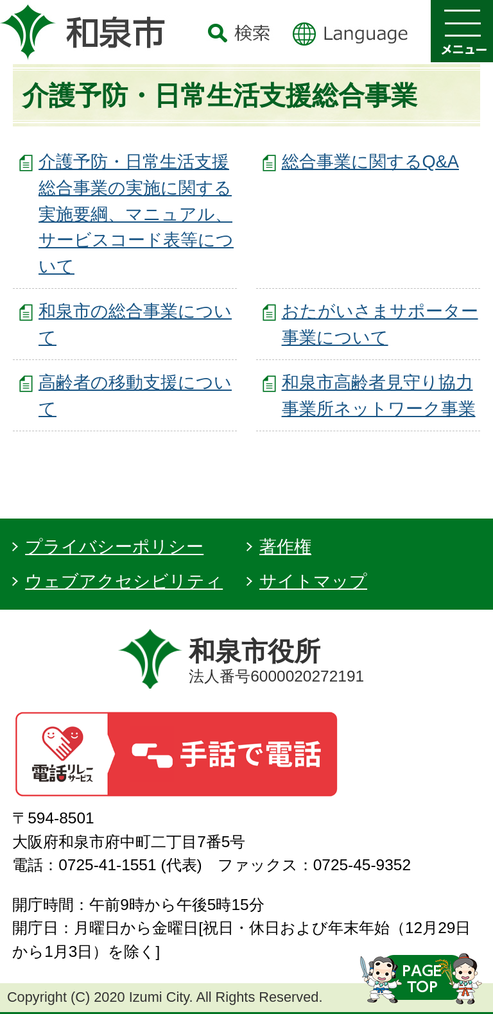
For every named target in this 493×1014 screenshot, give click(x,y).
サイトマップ (313, 581)
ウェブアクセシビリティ (124, 581)
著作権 (285, 546)
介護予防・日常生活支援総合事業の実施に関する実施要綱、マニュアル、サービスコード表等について (136, 213)
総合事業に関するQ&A (370, 161)
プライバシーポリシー (114, 546)
